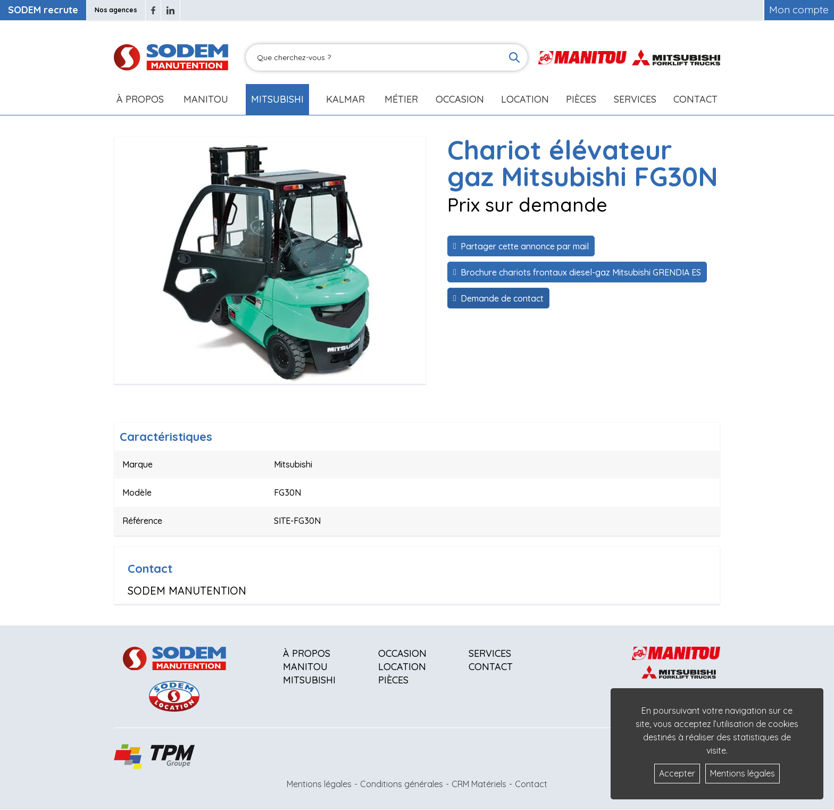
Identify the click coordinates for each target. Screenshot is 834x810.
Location (525, 99)
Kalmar (345, 99)
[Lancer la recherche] (514, 57)
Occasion (460, 99)
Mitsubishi (277, 99)
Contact (695, 99)
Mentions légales (319, 784)
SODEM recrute (43, 10)
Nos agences (116, 10)
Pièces (393, 680)
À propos (306, 653)
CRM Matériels (479, 784)
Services (490, 653)
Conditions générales (401, 784)
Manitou (206, 99)
